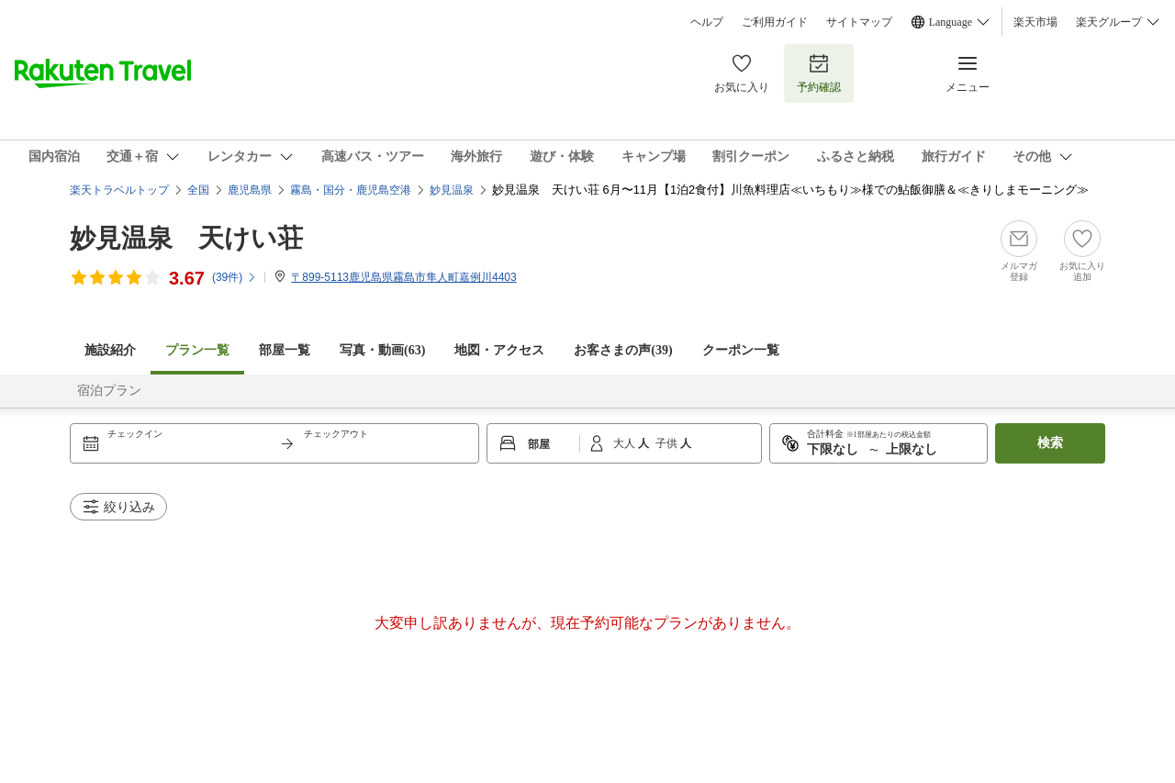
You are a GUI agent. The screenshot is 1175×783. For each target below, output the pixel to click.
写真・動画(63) (382, 350)
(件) (234, 277)
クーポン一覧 (740, 350)
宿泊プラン (109, 390)
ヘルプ (706, 22)
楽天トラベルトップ (119, 190)
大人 (625, 443)
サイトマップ (859, 22)
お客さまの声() (623, 350)
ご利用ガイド (775, 22)
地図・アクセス (499, 350)
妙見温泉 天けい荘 (186, 238)
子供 (667, 443)
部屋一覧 (284, 350)
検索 (1050, 443)
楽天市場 (1035, 22)
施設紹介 (110, 350)
